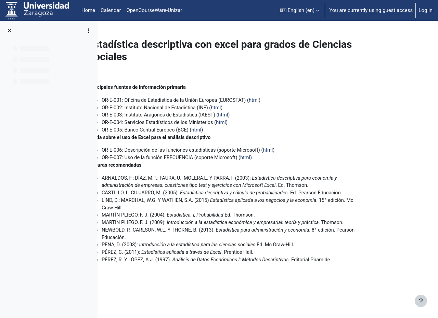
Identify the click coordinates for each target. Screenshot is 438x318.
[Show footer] (421, 301)
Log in (425, 10)
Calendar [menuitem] (111, 10)
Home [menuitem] (88, 10)
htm (239, 131)
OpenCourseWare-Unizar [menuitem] (154, 10)
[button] (299, 10)
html (299, 101)
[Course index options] (88, 31)
